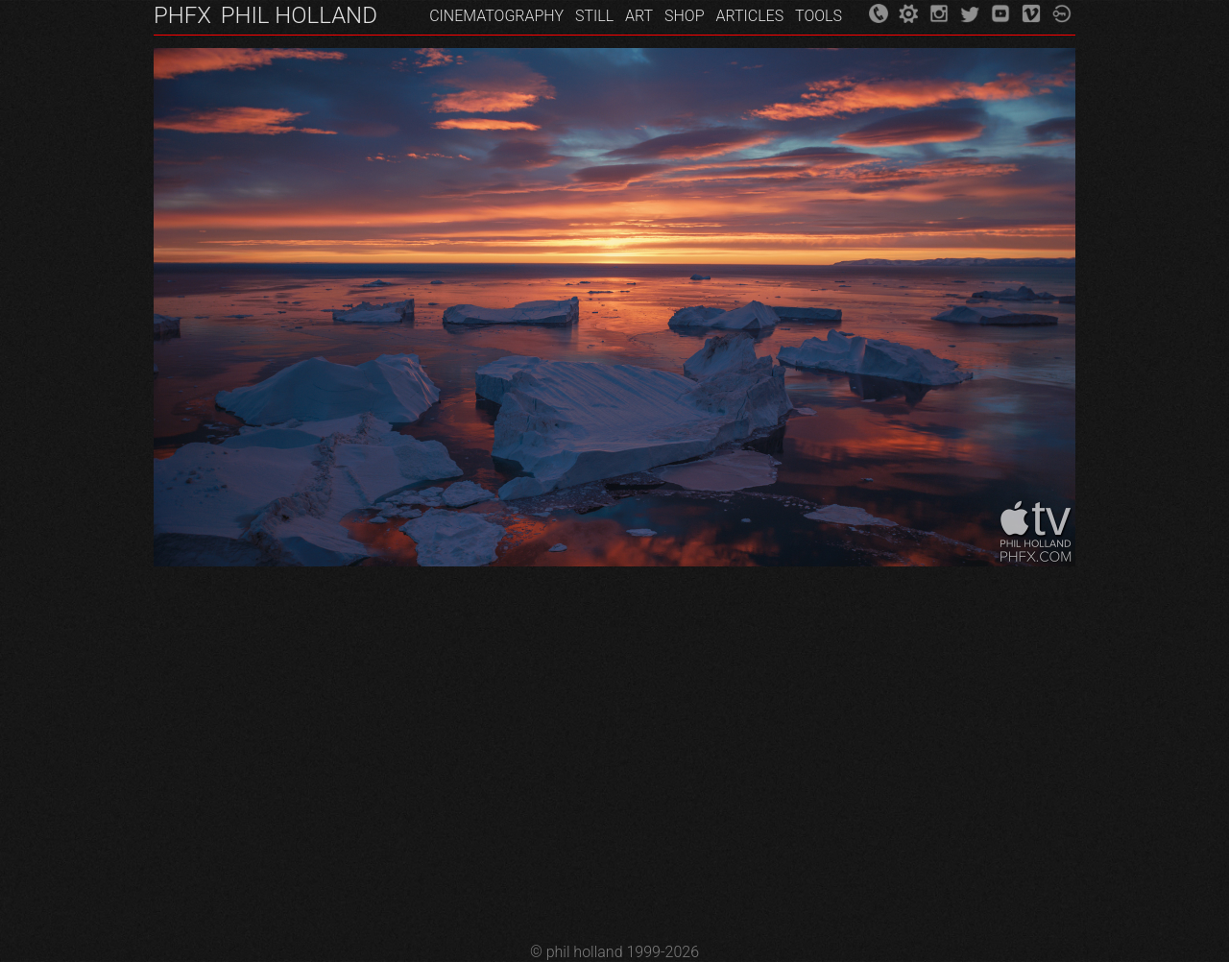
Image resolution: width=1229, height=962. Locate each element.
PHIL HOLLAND (299, 15)
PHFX (182, 15)
